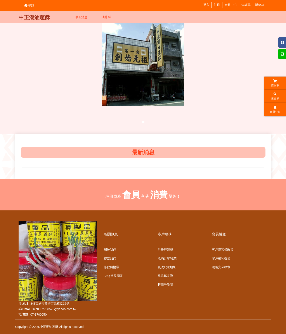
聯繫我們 (110, 258)
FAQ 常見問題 (113, 276)
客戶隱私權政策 (222, 249)
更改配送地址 (167, 267)
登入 (206, 5)
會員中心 (231, 5)
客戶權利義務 (221, 258)
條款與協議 (111, 267)
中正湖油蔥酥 (34, 17)
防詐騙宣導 (165, 276)
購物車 (259, 5)
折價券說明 (165, 284)
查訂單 (246, 5)
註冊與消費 (165, 249)
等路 (29, 5)
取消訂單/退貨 (167, 258)
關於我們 (110, 249)
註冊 (217, 5)
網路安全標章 (221, 267)
